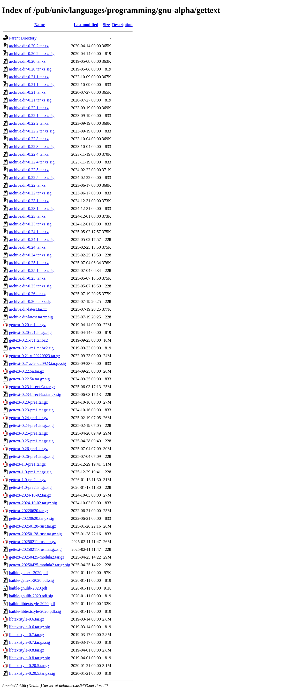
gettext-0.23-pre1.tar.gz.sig (31, 410)
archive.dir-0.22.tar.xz (27, 185)
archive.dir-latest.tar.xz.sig (31, 317)
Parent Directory (22, 38)
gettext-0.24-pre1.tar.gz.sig (31, 425)
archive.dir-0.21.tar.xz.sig (30, 100)
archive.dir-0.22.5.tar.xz (29, 170)
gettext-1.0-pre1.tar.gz (27, 464)
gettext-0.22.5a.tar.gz (26, 371)
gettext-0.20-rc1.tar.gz (27, 325)
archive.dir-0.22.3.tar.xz (29, 139)
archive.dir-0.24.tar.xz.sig (30, 255)
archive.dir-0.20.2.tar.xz (29, 46)
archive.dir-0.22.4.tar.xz (29, 154)
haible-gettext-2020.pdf (28, 572)
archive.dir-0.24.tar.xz (27, 247)
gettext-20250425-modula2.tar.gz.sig (39, 565)
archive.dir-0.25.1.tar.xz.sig (32, 270)
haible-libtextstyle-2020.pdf (32, 603)
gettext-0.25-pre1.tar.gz (28, 433)
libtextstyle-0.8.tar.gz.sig (29, 658)
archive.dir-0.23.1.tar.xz (29, 201)
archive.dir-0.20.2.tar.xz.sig (32, 53)
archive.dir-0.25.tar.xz (27, 278)
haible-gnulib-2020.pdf (28, 588)
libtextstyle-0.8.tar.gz (26, 650)
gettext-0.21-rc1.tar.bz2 (28, 340)
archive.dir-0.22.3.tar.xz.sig (32, 146)
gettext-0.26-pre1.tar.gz (28, 448)
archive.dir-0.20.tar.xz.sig (30, 69)
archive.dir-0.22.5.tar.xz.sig (32, 177)
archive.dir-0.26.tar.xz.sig (30, 301)
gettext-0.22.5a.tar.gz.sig (29, 379)
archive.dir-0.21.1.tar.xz (29, 77)
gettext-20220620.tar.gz (28, 510)
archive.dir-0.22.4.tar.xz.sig (32, 162)
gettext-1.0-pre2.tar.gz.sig (30, 487)
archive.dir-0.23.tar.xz (27, 216)
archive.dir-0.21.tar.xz (27, 92)
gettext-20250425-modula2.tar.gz (36, 557)
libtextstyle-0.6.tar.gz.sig (29, 627)
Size (106, 24)
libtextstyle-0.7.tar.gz (26, 634)
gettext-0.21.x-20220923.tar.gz (34, 356)
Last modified (86, 24)
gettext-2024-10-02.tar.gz (30, 495)
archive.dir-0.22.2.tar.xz (29, 123)
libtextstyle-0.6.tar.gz (26, 619)
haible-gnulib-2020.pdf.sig (31, 596)
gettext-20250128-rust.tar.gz (32, 526)
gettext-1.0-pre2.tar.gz (27, 479)
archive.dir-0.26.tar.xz (27, 294)
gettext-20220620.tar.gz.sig (31, 518)
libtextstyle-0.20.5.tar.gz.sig (32, 673)
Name (39, 24)
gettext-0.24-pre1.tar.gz (28, 417)
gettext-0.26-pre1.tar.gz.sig (31, 456)
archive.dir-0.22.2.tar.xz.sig (32, 131)
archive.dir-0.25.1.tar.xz (29, 263)
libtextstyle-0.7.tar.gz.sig (29, 642)
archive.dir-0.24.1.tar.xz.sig (32, 239)
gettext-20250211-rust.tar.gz (32, 541)
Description (122, 24)
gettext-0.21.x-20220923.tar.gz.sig (37, 363)
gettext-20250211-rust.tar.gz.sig (35, 549)
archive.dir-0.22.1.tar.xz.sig (32, 115)
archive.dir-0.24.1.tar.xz (29, 232)
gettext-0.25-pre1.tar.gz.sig (31, 441)
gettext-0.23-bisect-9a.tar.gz (32, 387)
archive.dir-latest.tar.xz (28, 309)
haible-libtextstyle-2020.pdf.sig (35, 611)
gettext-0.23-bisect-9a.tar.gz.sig (35, 394)
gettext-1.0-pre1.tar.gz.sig (30, 472)
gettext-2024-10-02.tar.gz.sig (33, 503)
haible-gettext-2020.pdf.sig (31, 580)
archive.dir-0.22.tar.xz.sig (30, 193)
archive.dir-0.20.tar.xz (27, 61)
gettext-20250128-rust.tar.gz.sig (35, 534)
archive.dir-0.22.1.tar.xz (29, 108)
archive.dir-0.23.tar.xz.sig (30, 224)
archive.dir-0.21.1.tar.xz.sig (32, 84)
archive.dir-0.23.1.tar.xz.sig (32, 208)
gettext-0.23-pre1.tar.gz (28, 402)
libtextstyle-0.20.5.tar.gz (29, 665)
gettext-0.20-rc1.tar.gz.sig (30, 332)
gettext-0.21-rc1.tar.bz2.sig (31, 348)
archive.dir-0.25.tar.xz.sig (30, 286)
